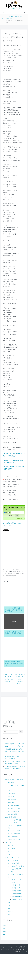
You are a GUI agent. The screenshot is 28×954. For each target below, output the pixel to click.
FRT (26, 951)
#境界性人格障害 (11, 576)
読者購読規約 (11, 515)
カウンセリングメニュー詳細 (16, 866)
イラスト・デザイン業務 (14, 820)
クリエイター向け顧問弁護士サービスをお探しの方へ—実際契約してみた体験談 (13, 610)
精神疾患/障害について (7, 18)
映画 (9, 908)
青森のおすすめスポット (18, 896)
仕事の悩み (11, 796)
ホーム (4, 16)
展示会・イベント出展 (14, 839)
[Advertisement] (14, 552)
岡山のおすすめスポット (18, 888)
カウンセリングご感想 (14, 863)
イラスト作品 (8, 842)
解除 (9, 512)
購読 (5, 512)
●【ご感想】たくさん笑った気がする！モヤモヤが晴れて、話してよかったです (14, 751)
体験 (9, 905)
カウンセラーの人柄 (13, 860)
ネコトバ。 (11, 851)
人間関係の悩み (12, 793)
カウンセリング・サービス (12, 857)
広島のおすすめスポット (18, 893)
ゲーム (10, 902)
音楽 (9, 914)
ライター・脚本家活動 (14, 834)
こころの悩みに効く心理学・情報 (14, 16)
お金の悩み (11, 782)
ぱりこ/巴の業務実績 (10, 817)
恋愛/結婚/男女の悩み (14, 805)
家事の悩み (11, 802)
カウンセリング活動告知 (14, 869)
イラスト (10, 845)
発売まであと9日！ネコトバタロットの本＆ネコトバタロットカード (19, 679)
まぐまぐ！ (23, 518)
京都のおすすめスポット (18, 885)
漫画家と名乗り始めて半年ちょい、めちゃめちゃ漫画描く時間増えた (13, 663)
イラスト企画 (11, 848)
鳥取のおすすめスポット (18, 899)
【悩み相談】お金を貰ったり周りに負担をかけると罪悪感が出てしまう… (13, 634)
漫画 (9, 854)
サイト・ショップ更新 (14, 831)
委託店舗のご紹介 (13, 836)
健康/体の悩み (12, 799)
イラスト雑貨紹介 (13, 823)
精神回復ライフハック (14, 808)
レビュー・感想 (9, 872)
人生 (9, 790)
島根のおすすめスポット (18, 891)
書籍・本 (10, 911)
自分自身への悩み (13, 814)
